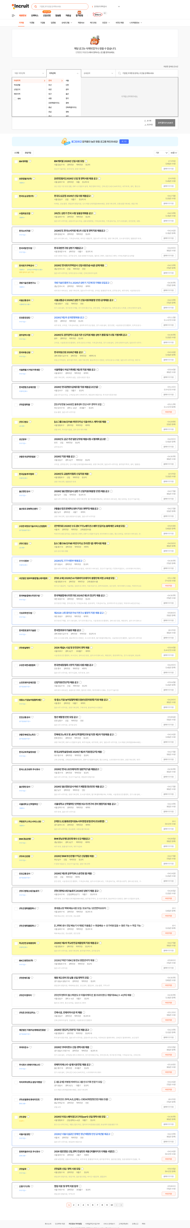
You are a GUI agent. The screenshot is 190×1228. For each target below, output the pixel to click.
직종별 (32, 22)
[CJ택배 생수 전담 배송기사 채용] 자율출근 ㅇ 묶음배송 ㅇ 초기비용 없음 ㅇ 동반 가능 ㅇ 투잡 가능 (97, 925)
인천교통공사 (24, 717)
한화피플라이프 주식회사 (29, 1151)
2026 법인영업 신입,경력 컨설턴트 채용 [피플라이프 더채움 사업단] (84, 1151)
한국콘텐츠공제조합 (27, 387)
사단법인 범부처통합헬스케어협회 (33, 578)
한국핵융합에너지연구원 (29, 595)
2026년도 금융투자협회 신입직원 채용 (71, 474)
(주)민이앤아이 (25, 995)
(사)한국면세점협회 (27, 665)
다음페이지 (116, 1205)
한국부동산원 (24, 352)
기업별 (42, 22)
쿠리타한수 (23, 1047)
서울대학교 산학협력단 (28, 804)
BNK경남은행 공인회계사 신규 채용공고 (72, 838)
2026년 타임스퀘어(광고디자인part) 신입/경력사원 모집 (79, 1116)
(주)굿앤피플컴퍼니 (27, 908)
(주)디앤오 (23, 422)
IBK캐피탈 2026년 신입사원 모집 (69, 161)
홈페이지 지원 (168, 169)
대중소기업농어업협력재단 (30, 699)
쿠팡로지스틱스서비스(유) (30, 821)
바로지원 (168, 412)
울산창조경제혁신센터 (28, 508)
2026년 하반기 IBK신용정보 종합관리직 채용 (74, 960)
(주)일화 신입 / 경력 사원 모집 (67, 1168)
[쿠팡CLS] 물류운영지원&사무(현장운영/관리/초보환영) (79, 821)
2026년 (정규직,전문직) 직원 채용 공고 (71, 1029)
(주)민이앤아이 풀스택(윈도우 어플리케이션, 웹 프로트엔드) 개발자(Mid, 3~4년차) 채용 (92, 995)
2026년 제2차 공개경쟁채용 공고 (69, 317)
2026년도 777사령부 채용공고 (68, 560)
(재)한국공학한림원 (27, 456)
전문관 (104, 22)
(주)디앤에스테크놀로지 (29, 891)
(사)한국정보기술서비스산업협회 (33, 526)
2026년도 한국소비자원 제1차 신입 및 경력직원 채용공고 (79, 230)
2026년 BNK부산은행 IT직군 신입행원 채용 (74, 856)
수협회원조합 (24, 213)
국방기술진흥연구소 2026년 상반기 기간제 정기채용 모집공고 (81, 282)
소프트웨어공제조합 (27, 682)
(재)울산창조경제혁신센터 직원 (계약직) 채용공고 (76, 508)
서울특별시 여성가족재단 (29, 369)
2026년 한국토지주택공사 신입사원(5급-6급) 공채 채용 (79, 265)
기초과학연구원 (25, 613)
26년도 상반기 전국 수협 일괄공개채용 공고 (73, 213)
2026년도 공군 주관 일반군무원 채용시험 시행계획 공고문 (80, 439)
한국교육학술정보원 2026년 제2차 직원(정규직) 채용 (78, 752)
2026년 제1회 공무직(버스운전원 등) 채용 (73, 873)
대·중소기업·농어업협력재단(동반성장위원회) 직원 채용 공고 (81, 699)
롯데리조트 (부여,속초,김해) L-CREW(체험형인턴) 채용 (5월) (81, 1099)
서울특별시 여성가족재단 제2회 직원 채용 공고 (74, 369)
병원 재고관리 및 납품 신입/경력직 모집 (71, 977)
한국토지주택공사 (26, 265)
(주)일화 (22, 1169)
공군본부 (23, 439)
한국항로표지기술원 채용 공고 (67, 630)
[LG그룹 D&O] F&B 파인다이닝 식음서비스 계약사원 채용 (80, 421)
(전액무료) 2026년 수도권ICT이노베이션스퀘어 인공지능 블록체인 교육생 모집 (89, 526)
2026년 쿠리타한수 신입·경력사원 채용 (71, 1047)
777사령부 (24, 561)
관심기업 (28, 152)
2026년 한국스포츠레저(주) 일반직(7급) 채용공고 (76, 769)
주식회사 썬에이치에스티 (29, 1064)
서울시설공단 (24, 1134)
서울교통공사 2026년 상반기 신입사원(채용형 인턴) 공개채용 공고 (83, 300)
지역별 (21, 22)
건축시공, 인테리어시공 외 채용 (68, 1012)
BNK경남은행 (25, 838)
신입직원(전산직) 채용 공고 (66, 682)
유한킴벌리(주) (25, 178)
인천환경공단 (24, 317)
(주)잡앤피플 (24, 404)
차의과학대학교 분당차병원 (30, 1082)
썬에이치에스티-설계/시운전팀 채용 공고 (72, 1064)
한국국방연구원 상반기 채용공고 (68, 248)
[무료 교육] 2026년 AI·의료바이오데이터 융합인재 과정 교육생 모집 (84, 578)
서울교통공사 (24, 300)
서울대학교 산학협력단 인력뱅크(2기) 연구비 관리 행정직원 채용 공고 (85, 804)
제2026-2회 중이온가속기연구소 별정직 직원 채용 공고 (79, 613)
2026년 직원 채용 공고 (64, 456)
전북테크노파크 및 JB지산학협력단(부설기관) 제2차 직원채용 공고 (84, 734)
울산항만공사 (24, 491)
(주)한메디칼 (24, 977)
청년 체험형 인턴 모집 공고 (66, 717)
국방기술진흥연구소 (27, 283)
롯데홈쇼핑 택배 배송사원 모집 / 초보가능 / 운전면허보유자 (80, 908)
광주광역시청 (24, 335)
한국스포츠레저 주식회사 (29, 769)
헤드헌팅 (93, 22)
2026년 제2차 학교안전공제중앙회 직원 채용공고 (76, 943)
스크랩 (16, 152)
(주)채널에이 (24, 647)
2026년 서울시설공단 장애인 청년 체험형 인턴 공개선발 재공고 (82, 1134)
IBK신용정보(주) (26, 960)
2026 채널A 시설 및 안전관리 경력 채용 (71, 647)
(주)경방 (22, 1116)
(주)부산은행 (24, 856)
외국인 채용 (120, 22)
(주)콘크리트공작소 (27, 1012)
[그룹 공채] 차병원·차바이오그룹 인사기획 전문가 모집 (78, 1082)
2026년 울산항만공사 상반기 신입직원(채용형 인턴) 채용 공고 (81, 491)
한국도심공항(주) (26, 196)
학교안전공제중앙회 (27, 943)
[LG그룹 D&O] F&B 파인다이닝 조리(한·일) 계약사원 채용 (80, 543)
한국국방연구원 (25, 248)
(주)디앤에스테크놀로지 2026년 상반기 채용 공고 (76, 891)
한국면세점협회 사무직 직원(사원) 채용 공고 (73, 665)
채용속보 (81, 22)
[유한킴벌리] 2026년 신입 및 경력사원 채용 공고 (75, 178)
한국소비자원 (24, 230)
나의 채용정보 (134, 22)
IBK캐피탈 (23, 161)
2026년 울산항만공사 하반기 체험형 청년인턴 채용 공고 (79, 786)
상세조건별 (65, 22)
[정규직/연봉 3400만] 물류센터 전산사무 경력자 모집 (77, 404)
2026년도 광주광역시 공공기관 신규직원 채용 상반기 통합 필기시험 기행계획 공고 (90, 335)
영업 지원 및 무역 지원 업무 (66, 1186)
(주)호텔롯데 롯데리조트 (29, 1099)
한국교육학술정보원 (27, 752)
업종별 (53, 22)
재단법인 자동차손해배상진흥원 (32, 1030)
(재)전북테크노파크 (27, 734)
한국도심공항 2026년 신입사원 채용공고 (72, 196)
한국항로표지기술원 (27, 630)
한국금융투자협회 (26, 474)
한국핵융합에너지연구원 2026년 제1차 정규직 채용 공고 (79, 595)
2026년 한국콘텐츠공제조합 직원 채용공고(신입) (76, 387)
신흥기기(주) (24, 1186)
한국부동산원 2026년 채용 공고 (68, 352)
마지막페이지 (121, 1205)
